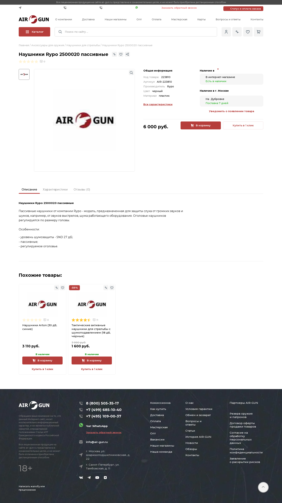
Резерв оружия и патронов (241, 415)
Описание (29, 189)
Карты (201, 19)
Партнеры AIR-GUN (244, 403)
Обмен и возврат (198, 415)
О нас (189, 403)
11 (95, 319)
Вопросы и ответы (228, 19)
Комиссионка (160, 403)
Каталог (35, 31)
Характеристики (55, 189)
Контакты (257, 19)
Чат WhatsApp (146, 7)
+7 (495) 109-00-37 (116, 7)
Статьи (190, 430)
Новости (191, 443)
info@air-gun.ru (97, 442)
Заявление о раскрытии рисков (245, 460)
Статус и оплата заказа (245, 8)
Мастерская (179, 19)
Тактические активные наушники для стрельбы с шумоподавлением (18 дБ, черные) (91, 330)
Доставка (88, 19)
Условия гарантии (198, 409)
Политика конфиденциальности (246, 450)
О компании (63, 19)
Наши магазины (115, 19)
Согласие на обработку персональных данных (241, 438)
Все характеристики (157, 104)
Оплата (156, 19)
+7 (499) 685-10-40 (80, 7)
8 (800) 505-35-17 (102, 403)
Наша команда (161, 451)
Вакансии (157, 439)
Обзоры (191, 449)
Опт (139, 19)
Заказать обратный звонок (179, 7)
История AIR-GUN (198, 436)
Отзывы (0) (82, 189)
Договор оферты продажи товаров (243, 424)
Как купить (158, 409)
